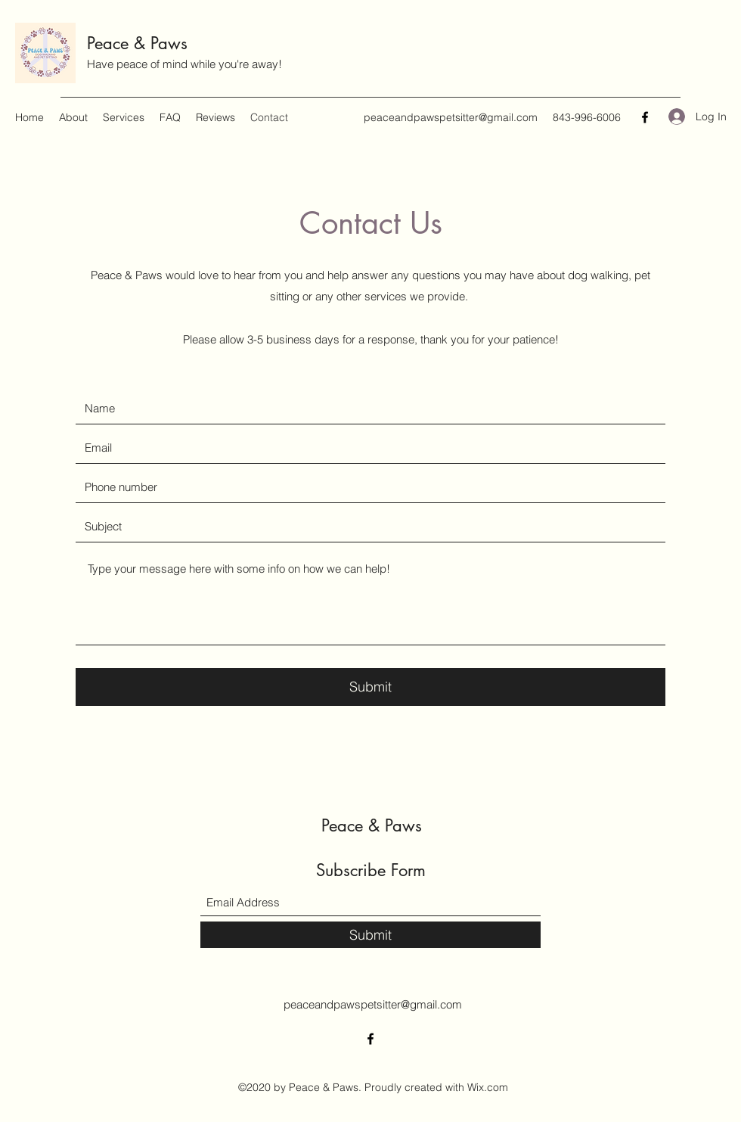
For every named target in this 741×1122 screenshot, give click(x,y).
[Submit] (370, 687)
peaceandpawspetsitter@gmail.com (451, 117)
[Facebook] (645, 117)
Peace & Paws (137, 43)
